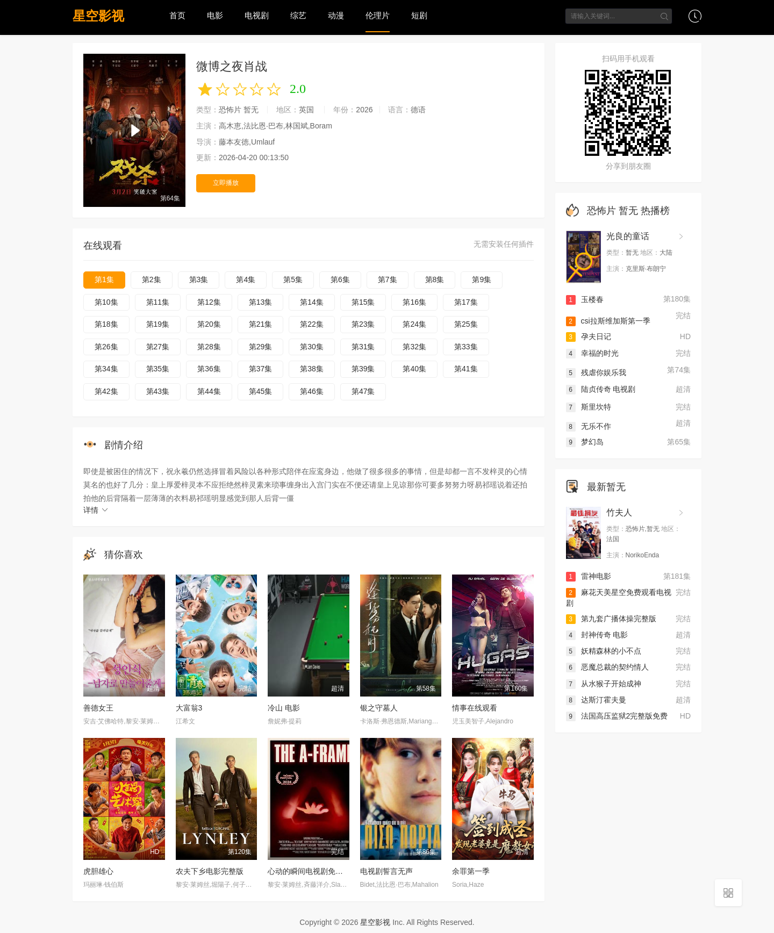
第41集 (466, 368)
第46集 (312, 391)
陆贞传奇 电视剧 (601, 388)
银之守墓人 (379, 708)
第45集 (261, 391)
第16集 (414, 302)
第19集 (158, 324)
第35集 (158, 368)
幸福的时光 (592, 353)
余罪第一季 (471, 871)
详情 (96, 510)
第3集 (199, 279)
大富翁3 (189, 708)
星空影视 (98, 16)
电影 (215, 15)
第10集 (106, 302)
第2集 (151, 279)
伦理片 (378, 15)
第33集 (466, 346)
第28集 (209, 346)
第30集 (312, 346)
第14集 (312, 302)
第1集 (104, 279)
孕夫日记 (588, 336)
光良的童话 (627, 236)
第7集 (387, 279)
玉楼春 (585, 299)
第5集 (293, 279)
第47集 (363, 391)
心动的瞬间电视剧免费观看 (313, 871)
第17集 (466, 302)
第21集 (261, 324)
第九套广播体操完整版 (611, 617)
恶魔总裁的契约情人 (607, 667)
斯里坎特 (588, 405)
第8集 (435, 279)
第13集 (261, 302)
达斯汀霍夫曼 (596, 699)
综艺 (298, 15)
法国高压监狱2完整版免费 (617, 716)
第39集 (363, 368)
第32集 (414, 346)
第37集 (261, 368)
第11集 (158, 302)
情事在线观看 (474, 708)
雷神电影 (588, 575)
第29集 (261, 346)
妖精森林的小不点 (603, 650)
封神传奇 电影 (597, 634)
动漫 (336, 15)
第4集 (245, 279)
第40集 (414, 368)
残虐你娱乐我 (596, 372)
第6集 (340, 279)
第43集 (158, 391)
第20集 (209, 324)
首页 (177, 15)
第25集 (466, 324)
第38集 (312, 368)
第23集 (363, 324)
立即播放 (226, 182)
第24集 (414, 324)
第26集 (106, 346)
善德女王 (98, 708)
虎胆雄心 (98, 871)
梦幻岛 (585, 440)
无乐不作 (588, 425)
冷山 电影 (284, 708)
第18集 (106, 324)
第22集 (312, 324)
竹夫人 (619, 511)
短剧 (419, 15)
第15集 (363, 302)
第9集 (481, 279)
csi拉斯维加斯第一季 (608, 320)
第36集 (209, 368)
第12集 (209, 302)
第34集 (106, 368)
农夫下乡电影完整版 (209, 871)
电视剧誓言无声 (386, 871)
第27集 (158, 346)
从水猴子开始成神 (603, 683)
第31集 (363, 346)
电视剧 (257, 15)
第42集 (106, 391)
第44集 (209, 391)
